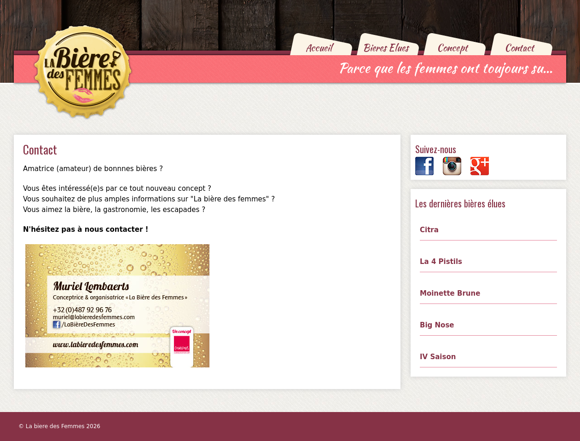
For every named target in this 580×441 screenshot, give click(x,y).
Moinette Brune (450, 293)
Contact (519, 47)
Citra (429, 230)
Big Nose (437, 325)
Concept (452, 47)
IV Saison (438, 357)
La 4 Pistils (441, 262)
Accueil (319, 47)
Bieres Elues (385, 47)
